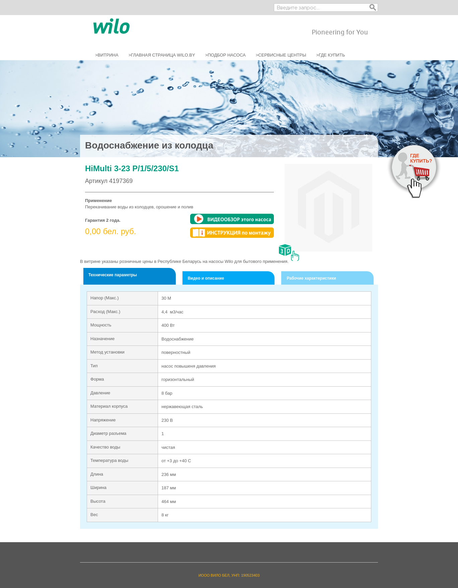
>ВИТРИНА (107, 55)
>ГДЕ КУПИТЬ (330, 55)
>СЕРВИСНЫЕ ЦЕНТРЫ (281, 55)
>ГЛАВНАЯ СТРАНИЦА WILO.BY (162, 55)
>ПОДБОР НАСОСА (225, 55)
